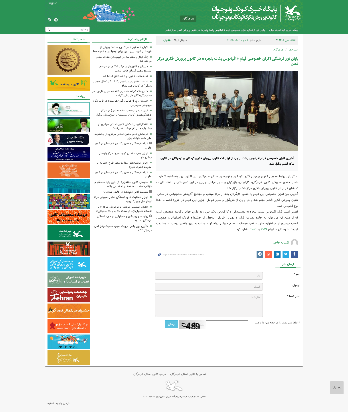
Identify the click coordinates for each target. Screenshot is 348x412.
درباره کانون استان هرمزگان (149, 374)
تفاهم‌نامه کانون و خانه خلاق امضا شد (125, 76)
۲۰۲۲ (253, 229)
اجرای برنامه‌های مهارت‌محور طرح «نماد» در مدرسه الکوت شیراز (124, 165)
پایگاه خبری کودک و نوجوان (283, 30)
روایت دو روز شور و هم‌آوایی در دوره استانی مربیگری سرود (124, 218)
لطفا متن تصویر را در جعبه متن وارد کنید (277, 323)
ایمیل (296, 285)
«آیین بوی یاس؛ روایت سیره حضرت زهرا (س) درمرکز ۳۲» (122, 228)
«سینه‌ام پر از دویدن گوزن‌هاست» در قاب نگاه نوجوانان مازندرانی (122, 103)
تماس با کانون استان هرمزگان (188, 374)
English (52, 3)
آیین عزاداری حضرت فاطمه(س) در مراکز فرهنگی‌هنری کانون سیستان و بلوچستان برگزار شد (124, 114)
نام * (296, 274)
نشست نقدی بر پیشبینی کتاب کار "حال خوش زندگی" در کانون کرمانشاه (122, 83)
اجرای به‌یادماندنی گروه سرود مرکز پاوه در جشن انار (125, 155)
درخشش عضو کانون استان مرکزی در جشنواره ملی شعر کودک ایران (123, 136)
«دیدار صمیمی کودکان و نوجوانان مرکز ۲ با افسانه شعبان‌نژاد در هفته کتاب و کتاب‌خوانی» (124, 209)
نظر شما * (293, 296)
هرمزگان (278, 49)
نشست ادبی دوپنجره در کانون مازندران (125, 192)
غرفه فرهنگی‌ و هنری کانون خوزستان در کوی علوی (123, 145)
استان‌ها (293, 49)
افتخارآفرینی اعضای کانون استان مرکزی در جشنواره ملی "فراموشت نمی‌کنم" (125, 126)
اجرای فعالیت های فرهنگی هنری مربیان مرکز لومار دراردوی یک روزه (123, 199)
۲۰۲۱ (264, 229)
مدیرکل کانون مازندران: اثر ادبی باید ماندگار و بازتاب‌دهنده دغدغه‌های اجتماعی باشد (123, 184)
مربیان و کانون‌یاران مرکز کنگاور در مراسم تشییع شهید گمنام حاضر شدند (125, 68)
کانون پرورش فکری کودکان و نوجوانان (248, 13)
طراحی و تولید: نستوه (58, 403)
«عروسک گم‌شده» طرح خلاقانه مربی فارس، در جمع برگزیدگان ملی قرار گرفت (122, 93)
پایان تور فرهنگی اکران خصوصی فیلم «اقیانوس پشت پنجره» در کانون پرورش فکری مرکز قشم (215, 30)
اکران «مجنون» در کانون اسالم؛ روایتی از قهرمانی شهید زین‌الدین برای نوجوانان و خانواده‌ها (122, 49)
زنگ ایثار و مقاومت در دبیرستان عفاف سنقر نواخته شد (124, 59)
